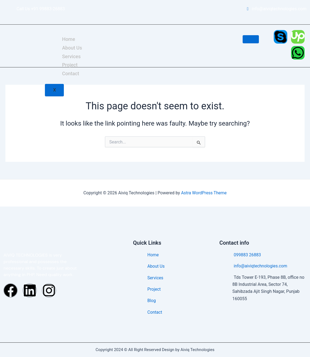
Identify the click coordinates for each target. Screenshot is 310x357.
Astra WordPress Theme (203, 192)
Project (69, 65)
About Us (72, 47)
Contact (70, 73)
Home (68, 39)
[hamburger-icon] (251, 39)
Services (71, 56)
